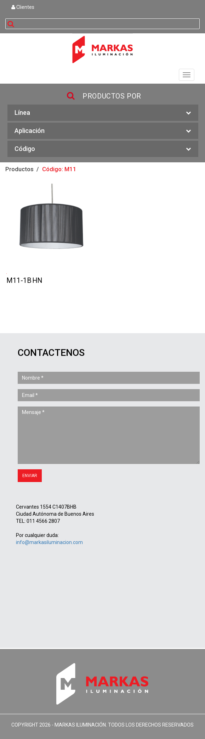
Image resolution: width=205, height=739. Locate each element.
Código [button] (103, 149)
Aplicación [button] (103, 131)
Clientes (22, 7)
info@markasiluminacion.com (49, 542)
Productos (19, 169)
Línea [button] (103, 113)
